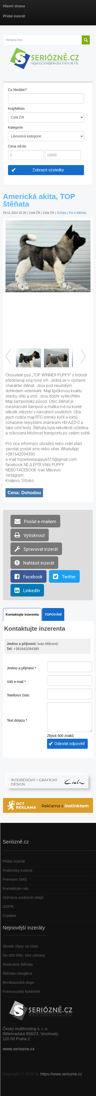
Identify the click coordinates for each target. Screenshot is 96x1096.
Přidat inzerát (14, 861)
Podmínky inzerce (17, 870)
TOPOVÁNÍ (53, 614)
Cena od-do (17, 146)
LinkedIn (27, 590)
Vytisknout (29, 535)
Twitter (64, 576)
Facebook (28, 576)
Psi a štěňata (77, 213)
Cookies (9, 915)
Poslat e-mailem (35, 521)
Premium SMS (15, 879)
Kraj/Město (16, 109)
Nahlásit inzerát (34, 563)
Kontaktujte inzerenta (22, 614)
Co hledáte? (17, 90)
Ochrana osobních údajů (23, 897)
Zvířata (61, 213)
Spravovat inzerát (36, 549)
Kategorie (15, 127)
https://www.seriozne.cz (61, 1074)
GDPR (8, 906)
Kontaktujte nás (15, 888)
